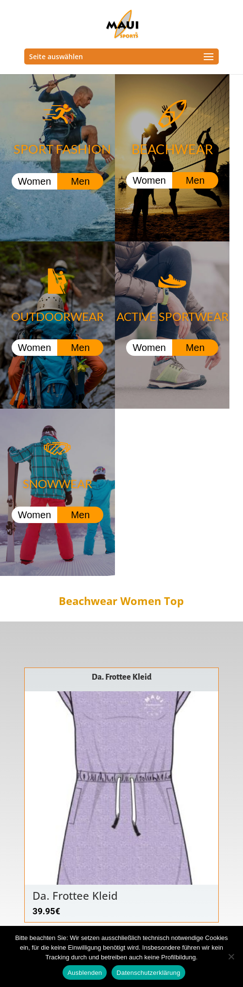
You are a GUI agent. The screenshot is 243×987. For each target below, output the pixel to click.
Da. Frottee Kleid (122, 677)
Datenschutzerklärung (148, 972)
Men (80, 181)
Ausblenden (84, 972)
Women (34, 181)
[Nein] (231, 956)
